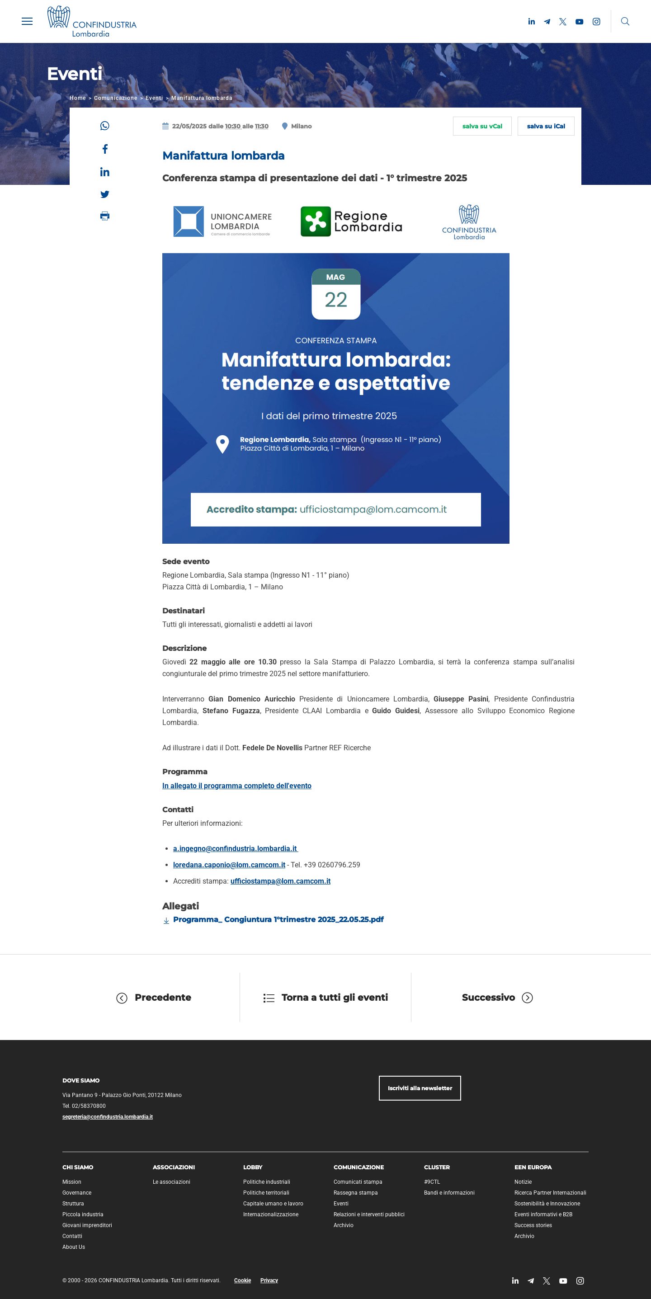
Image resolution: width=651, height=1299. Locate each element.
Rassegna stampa (356, 1193)
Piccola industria (83, 1214)
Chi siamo (77, 1167)
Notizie (523, 1182)
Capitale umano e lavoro (273, 1203)
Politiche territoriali (266, 1193)
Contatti (72, 1236)
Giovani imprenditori (87, 1225)
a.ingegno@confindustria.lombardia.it (235, 848)
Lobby (252, 1167)
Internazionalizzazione (270, 1214)
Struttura (73, 1203)
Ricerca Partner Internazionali (550, 1193)
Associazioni (174, 1167)
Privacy (269, 1280)
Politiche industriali (266, 1182)
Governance (76, 1193)
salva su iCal (546, 126)
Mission (71, 1182)
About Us (73, 1247)
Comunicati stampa (358, 1182)
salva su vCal (482, 126)
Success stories (533, 1225)
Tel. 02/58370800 (84, 1106)
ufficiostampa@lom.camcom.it (280, 881)
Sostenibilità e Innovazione (547, 1203)
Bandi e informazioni (449, 1193)
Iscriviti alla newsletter (420, 1088)
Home (78, 98)
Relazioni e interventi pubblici (369, 1214)
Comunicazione (115, 98)
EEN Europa (533, 1167)
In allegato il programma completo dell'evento (236, 785)
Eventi (154, 98)
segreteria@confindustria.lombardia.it (107, 1117)
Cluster (437, 1167)
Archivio (344, 1225)
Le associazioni (171, 1182)
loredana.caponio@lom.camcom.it (229, 865)
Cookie (242, 1280)
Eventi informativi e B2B (543, 1214)
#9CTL (432, 1182)
